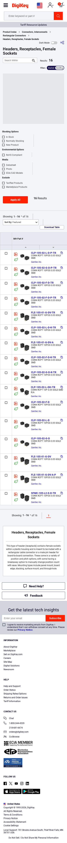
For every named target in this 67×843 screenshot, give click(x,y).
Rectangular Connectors (14, 35)
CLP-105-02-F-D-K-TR (43, 357)
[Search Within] (17, 60)
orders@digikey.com (16, 732)
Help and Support (12, 686)
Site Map (8, 662)
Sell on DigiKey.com (13, 654)
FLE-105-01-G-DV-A (42, 342)
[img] (20, 6)
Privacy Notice (25, 629)
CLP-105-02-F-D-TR (42, 282)
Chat (9, 718)
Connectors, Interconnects (34, 32)
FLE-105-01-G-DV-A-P (43, 474)
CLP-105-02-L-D (40, 420)
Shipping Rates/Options (15, 693)
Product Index (9, 32)
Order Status (10, 690)
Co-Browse (11, 737)
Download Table (51, 227)
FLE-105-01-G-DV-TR (43, 312)
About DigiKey (10, 647)
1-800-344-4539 (14, 723)
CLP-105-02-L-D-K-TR (43, 327)
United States (12, 804)
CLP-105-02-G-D (40, 438)
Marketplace (9, 650)
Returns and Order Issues (16, 697)
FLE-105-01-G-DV (41, 456)
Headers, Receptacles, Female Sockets (21, 39)
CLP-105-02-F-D (40, 402)
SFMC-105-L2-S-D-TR (43, 493)
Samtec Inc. (36, 262)
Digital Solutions (11, 665)
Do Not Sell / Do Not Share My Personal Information (34, 838)
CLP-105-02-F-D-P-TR (43, 297)
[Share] (62, 42)
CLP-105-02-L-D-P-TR (43, 252)
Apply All (15, 199)
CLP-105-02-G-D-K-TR (43, 372)
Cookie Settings (11, 825)
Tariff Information (12, 701)
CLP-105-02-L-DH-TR (43, 387)
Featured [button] (12, 222)
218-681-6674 (13, 727)
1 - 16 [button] (17, 216)
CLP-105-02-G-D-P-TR (43, 267)
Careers (7, 658)
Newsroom (9, 669)
